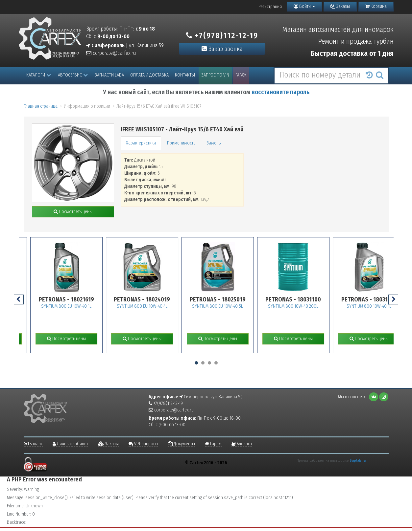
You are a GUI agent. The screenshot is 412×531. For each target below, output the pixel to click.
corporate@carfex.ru (111, 53)
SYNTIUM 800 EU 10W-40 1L (77, 306)
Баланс (33, 444)
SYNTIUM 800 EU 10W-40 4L (152, 306)
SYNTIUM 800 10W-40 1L (379, 306)
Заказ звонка (222, 49)
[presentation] (19, 299)
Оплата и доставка (149, 75)
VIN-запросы (143, 444)
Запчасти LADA (109, 75)
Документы (181, 444)
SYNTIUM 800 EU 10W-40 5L (228, 306)
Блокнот (241, 444)
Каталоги (38, 75)
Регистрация (270, 7)
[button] (196, 363)
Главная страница (41, 106)
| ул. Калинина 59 (125, 45)
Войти (304, 6)
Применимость (181, 143)
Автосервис (73, 75)
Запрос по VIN (215, 75)
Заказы (340, 6)
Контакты (185, 75)
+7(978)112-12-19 (222, 35)
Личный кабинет (70, 444)
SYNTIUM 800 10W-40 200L (304, 306)
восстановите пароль (280, 92)
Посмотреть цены (73, 211)
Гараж (240, 75)
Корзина (376, 6)
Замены (214, 143)
